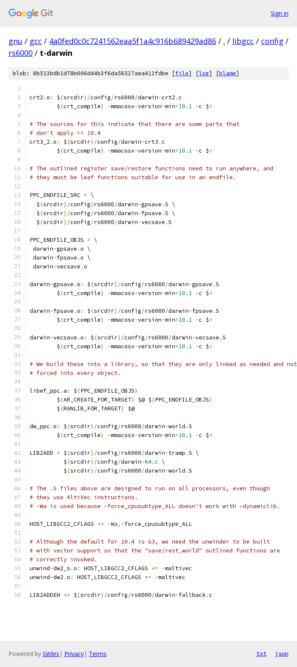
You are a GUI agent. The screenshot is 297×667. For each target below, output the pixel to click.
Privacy (74, 654)
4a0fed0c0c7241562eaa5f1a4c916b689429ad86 (132, 41)
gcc (36, 41)
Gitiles (51, 654)
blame (227, 73)
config (272, 41)
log (204, 73)
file (182, 73)
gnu (15, 41)
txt (261, 653)
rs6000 (20, 53)
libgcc (243, 41)
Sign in (280, 13)
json (282, 653)
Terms (98, 654)
